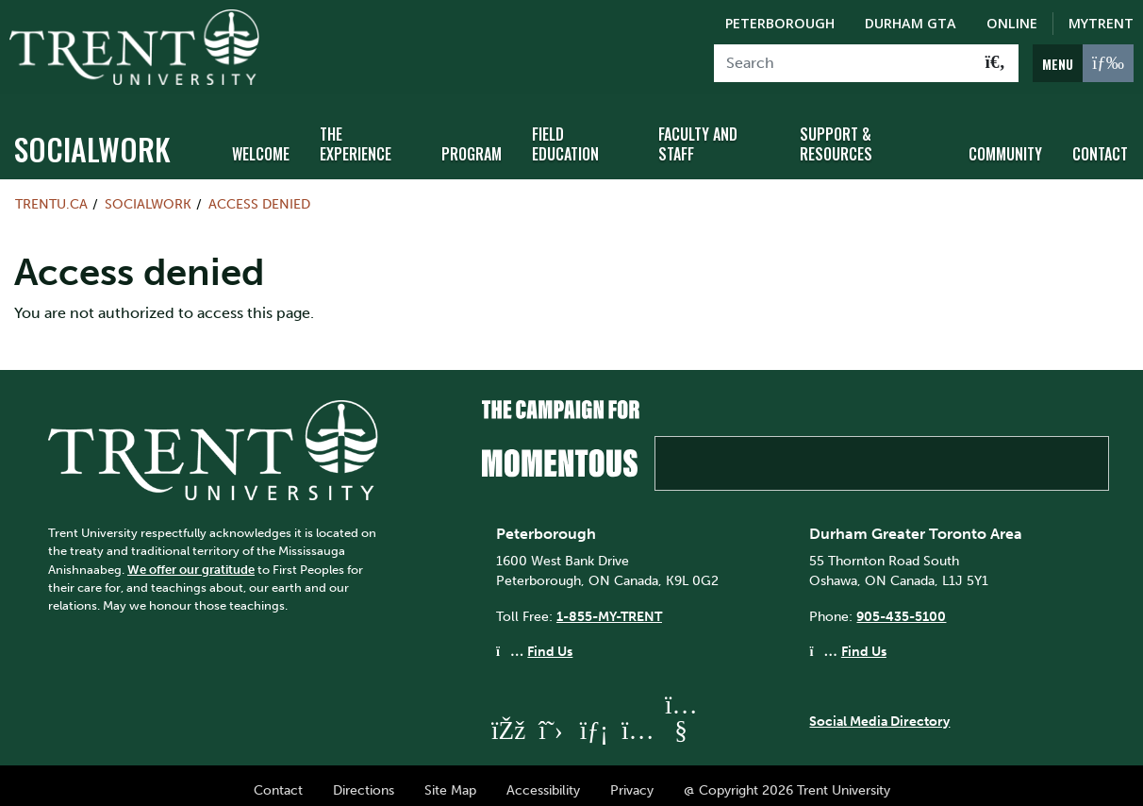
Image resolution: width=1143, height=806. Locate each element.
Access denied (259, 194)
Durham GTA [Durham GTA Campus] (910, 23)
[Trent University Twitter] (551, 720)
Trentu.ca (51, 194)
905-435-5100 (901, 605)
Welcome (261, 144)
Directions (363, 780)
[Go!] (995, 63)
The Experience (355, 134)
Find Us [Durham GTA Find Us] (863, 641)
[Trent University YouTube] (681, 720)
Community (1005, 144)
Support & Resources (836, 134)
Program (471, 144)
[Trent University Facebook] (507, 720)
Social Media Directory (879, 710)
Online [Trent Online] (1011, 23)
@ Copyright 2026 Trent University (787, 780)
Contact (1100, 144)
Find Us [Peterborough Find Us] (549, 641)
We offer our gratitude (191, 559)
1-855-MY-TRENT (609, 605)
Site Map (450, 780)
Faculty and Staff (697, 134)
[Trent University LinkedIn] (594, 720)
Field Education (565, 134)
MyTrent (1101, 23)
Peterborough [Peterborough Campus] (780, 23)
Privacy (632, 780)
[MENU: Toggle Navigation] (1083, 63)
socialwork (92, 139)
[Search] (843, 63)
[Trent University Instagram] (637, 720)
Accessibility (543, 780)
